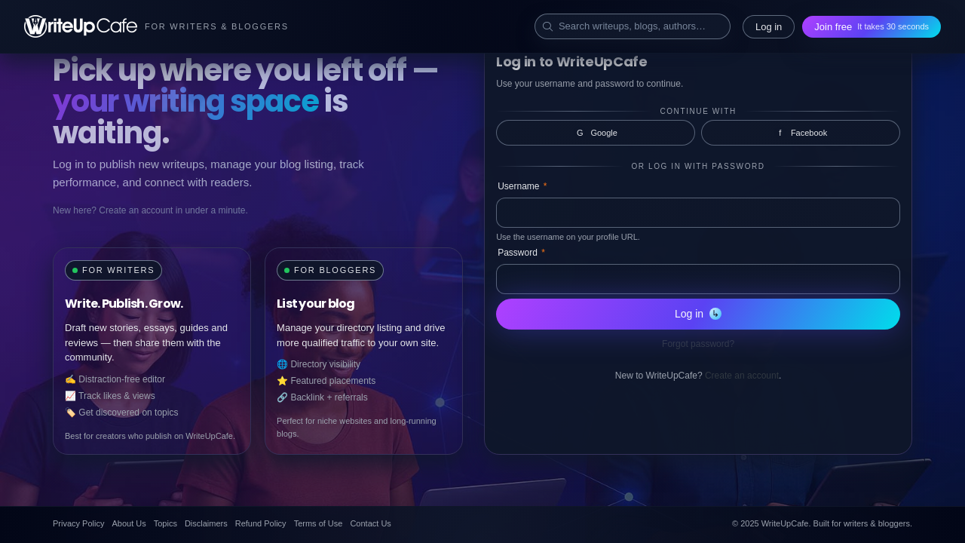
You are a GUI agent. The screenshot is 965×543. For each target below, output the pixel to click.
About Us (129, 523)
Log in (768, 26)
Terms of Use (318, 523)
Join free (871, 26)
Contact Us (370, 523)
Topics (165, 523)
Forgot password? (698, 344)
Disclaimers (206, 523)
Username (522, 186)
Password (521, 252)
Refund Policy (260, 523)
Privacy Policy (78, 523)
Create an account (742, 375)
